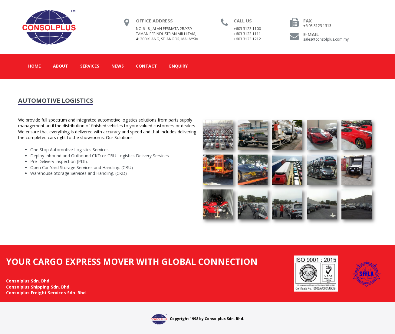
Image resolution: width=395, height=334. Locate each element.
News (117, 66)
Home (34, 66)
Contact (146, 66)
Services (89, 66)
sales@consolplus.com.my (326, 39)
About (60, 66)
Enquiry (178, 66)
